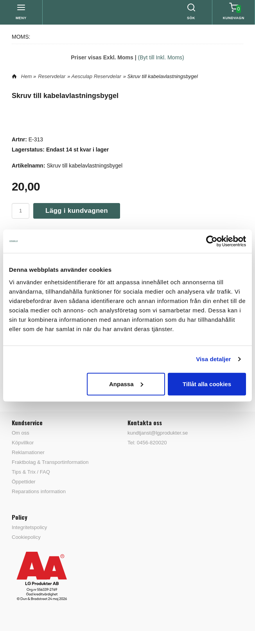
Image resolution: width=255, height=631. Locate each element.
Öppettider (24, 482)
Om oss (20, 433)
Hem (26, 76)
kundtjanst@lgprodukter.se (158, 433)
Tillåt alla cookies (207, 383)
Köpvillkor (23, 443)
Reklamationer (28, 452)
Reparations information (39, 491)
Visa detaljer (213, 359)
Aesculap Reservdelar (96, 76)
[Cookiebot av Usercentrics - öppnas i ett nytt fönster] (212, 241)
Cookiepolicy (26, 537)
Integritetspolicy (29, 527)
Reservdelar (51, 76)
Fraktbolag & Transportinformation (50, 462)
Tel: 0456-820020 (147, 443)
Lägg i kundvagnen (76, 210)
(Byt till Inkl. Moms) (161, 57)
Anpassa (126, 383)
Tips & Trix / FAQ (31, 472)
